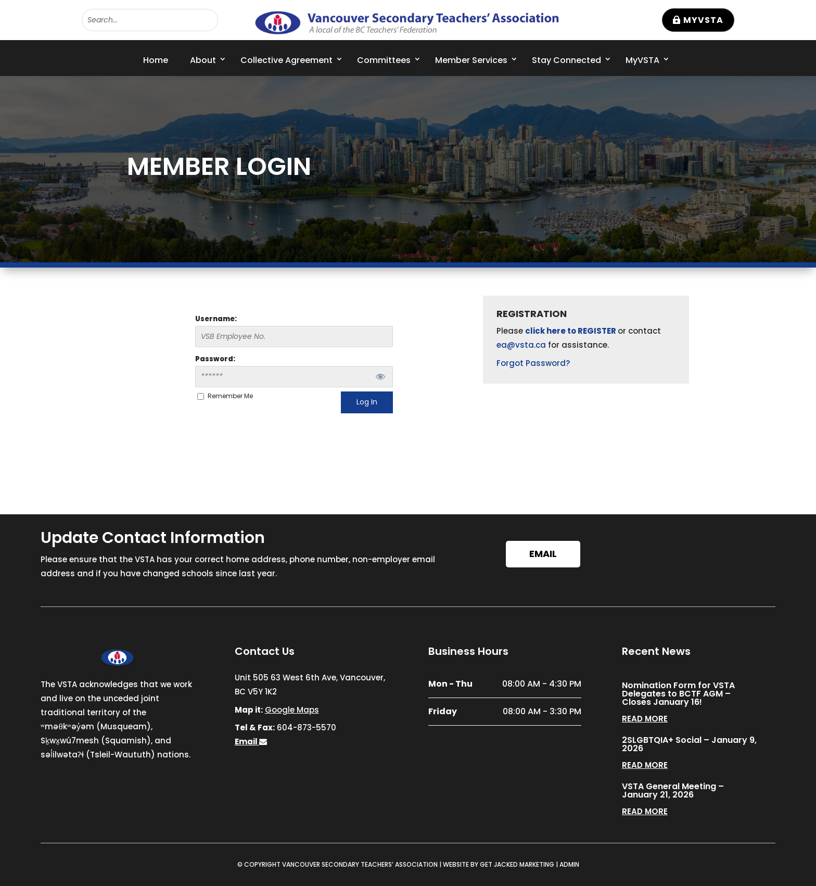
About (203, 60)
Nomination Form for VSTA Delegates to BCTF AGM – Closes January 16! (678, 693)
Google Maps (292, 709)
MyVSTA (703, 20)
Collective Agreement (286, 60)
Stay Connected (566, 60)
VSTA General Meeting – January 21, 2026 (673, 790)
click (535, 330)
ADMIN (569, 864)
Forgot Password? (533, 363)
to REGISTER (592, 330)
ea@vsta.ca (521, 344)
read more (645, 718)
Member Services (471, 60)
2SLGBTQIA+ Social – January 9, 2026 (689, 744)
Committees (384, 60)
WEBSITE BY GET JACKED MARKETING (498, 864)
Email (543, 553)
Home (155, 60)
